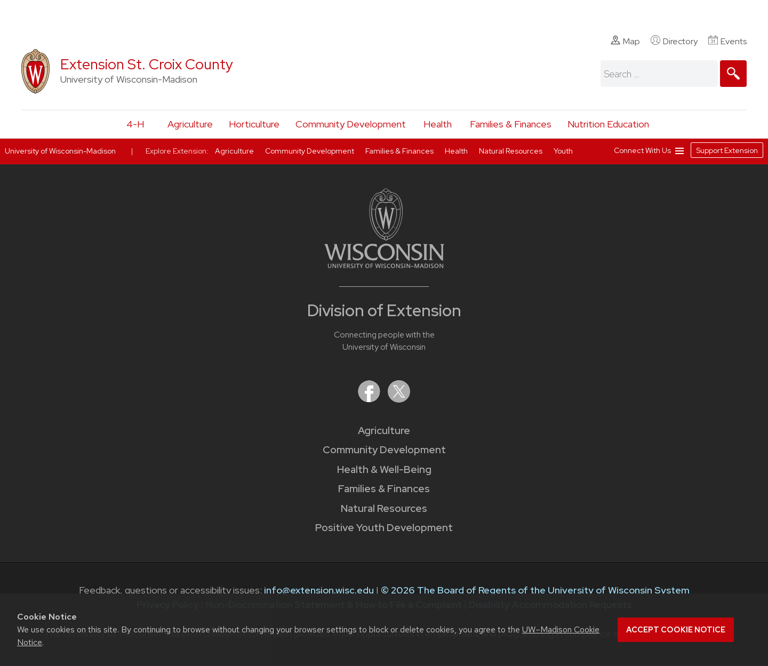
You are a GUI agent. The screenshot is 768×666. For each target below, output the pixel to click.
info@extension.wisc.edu (319, 590)
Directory (674, 41)
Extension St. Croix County (146, 64)
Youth (563, 151)
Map (625, 41)
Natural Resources (384, 508)
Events (727, 41)
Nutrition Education (608, 124)
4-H (135, 124)
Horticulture (254, 124)
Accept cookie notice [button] (675, 629)
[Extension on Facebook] (370, 399)
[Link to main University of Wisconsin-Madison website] (384, 264)
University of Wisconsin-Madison (60, 151)
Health (437, 124)
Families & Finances (510, 124)
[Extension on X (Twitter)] (399, 399)
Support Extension (727, 150)
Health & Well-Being (384, 469)
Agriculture (190, 124)
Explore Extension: (177, 151)
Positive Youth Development (384, 527)
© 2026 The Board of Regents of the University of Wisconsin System (535, 590)
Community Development (350, 124)
